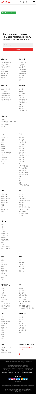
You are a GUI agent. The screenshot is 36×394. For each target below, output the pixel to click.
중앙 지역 (22, 59)
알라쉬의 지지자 (6, 248)
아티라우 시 (4, 73)
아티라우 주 (4, 71)
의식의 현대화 (5, 246)
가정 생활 (4, 299)
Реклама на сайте (7, 372)
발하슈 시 (21, 80)
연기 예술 (4, 264)
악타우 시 (4, 69)
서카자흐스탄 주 (6, 63)
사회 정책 (21, 151)
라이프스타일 (5, 285)
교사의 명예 (22, 330)
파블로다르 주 (5, 95)
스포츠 (3, 146)
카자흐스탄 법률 (23, 166)
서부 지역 (4, 59)
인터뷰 (3, 148)
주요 (20, 181)
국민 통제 (4, 200)
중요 (20, 190)
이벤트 (3, 326)
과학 (20, 321)
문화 (2, 256)
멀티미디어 (4, 157)
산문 (2, 229)
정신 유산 (4, 221)
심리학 (21, 317)
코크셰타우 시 (23, 67)
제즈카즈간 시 (23, 75)
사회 (2, 142)
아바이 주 (4, 126)
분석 (2, 207)
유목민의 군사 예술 (24, 207)
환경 (2, 338)
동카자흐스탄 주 (6, 124)
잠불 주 (21, 106)
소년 (2, 288)
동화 (2, 244)
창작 (2, 225)
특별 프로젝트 (23, 297)
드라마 (3, 231)
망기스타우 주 (5, 67)
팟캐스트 (4, 328)
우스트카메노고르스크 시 (8, 122)
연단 (20, 183)
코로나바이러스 (6, 352)
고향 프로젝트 (23, 295)
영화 (2, 269)
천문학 (21, 319)
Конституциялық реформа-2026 (23, 173)
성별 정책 (21, 146)
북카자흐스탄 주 (6, 100)
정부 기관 (21, 159)
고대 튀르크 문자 (24, 209)
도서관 (3, 242)
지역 (2, 336)
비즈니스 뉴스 (5, 209)
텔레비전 (4, 271)
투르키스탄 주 (23, 100)
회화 (2, 260)
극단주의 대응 (5, 321)
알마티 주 (21, 91)
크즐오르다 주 (23, 110)
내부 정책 (21, 138)
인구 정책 (21, 148)
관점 (2, 332)
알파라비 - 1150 (23, 213)
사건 (2, 163)
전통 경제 (4, 194)
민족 (20, 178)
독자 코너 (4, 295)
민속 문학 (21, 293)
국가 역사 (21, 194)
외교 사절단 (22, 170)
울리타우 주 (22, 73)
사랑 (2, 297)
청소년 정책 (22, 142)
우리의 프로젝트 (6, 153)
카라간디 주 (22, 71)
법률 (20, 176)
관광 (2, 205)
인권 (20, 163)
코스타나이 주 (5, 91)
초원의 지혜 (4, 233)
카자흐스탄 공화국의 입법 (26, 308)
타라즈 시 (21, 104)
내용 (20, 332)
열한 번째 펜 (5, 240)
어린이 (21, 288)
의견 (2, 151)
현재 (20, 134)
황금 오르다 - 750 (24, 211)
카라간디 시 (22, 69)
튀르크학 (21, 203)
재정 (2, 211)
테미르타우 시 (23, 78)
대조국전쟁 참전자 (24, 306)
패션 (2, 301)
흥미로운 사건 (5, 304)
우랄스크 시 (4, 65)
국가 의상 (21, 269)
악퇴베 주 (4, 75)
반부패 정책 (4, 203)
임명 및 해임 (22, 161)
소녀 (2, 291)
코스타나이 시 (5, 89)
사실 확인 (21, 304)
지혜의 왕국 (22, 326)
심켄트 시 (21, 98)
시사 (2, 144)
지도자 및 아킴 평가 (24, 155)
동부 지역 (4, 116)
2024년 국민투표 (24, 185)
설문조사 (4, 159)
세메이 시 (4, 120)
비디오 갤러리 (23, 299)
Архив (3, 161)
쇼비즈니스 (4, 275)
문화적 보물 (4, 235)
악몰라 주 (21, 65)
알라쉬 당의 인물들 (24, 200)
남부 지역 (22, 85)
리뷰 (2, 330)
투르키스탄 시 (23, 102)
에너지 (21, 323)
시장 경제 (4, 196)
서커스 (3, 273)
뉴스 (2, 134)
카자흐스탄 (4, 138)
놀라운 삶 (21, 328)
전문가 (3, 155)
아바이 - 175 (22, 216)
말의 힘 (3, 238)
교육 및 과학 (22, 313)
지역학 (21, 205)
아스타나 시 (22, 63)
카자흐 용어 (4, 323)
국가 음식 (21, 264)
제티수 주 (21, 95)
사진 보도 (4, 308)
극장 (2, 266)
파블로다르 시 (5, 93)
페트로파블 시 (5, 98)
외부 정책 (21, 140)
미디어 (3, 277)
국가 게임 (21, 262)
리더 (2, 319)
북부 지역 (4, 85)
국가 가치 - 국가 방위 (25, 301)
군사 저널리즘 (5, 306)
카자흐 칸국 (22, 198)
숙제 (2, 293)
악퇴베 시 (4, 78)
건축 (2, 279)
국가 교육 (21, 266)
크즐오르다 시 (23, 108)
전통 (20, 260)
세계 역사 (21, 196)
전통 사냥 (21, 271)
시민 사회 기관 (23, 157)
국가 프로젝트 (23, 168)
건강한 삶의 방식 (6, 348)
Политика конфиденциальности (24, 372)
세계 (2, 140)
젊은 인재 (21, 291)
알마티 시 (21, 89)
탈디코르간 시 (23, 93)
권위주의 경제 (5, 198)
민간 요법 (4, 350)
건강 (2, 317)
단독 (2, 334)
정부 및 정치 (22, 153)
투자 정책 (21, 144)
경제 (2, 190)
